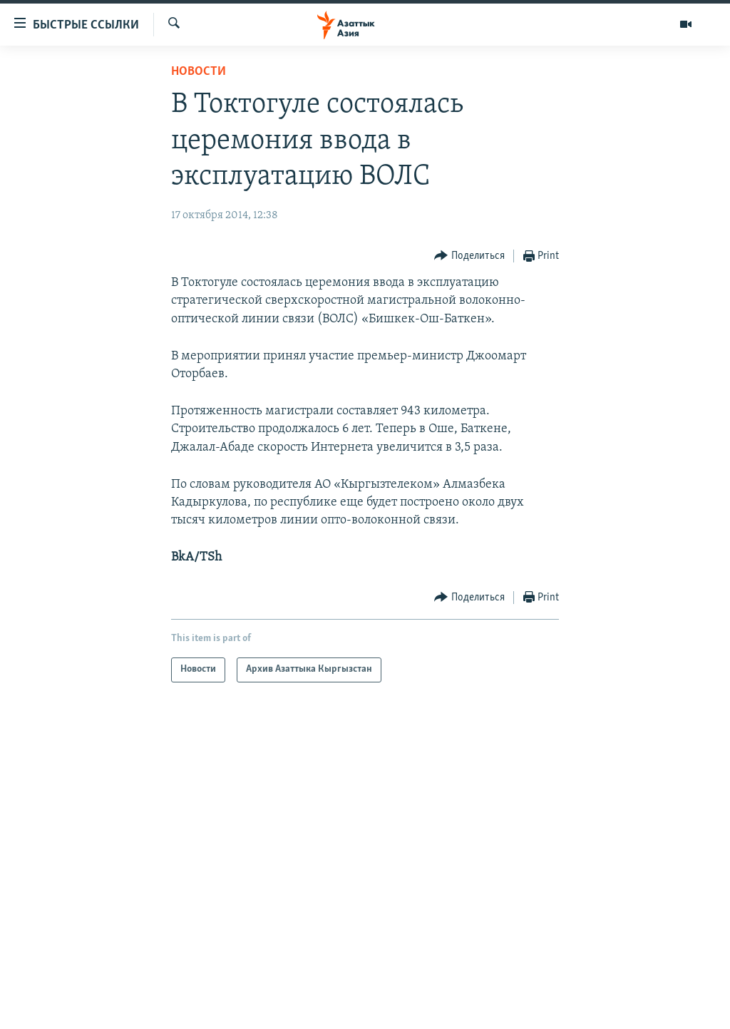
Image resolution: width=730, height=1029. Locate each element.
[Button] (469, 256)
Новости (198, 71)
